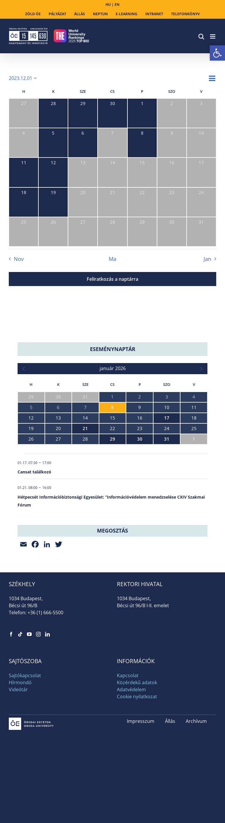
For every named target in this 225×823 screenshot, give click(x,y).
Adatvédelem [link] (131, 689)
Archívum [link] (196, 721)
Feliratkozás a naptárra (112, 279)
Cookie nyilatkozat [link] (137, 696)
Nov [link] (19, 258)
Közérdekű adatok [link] (137, 682)
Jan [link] (207, 258)
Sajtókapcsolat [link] (25, 675)
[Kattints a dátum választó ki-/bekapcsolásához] (24, 78)
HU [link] (108, 4)
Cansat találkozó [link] (34, 472)
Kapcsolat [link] (128, 675)
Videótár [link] (18, 689)
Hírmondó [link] (20, 682)
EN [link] (117, 4)
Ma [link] (112, 258)
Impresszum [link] (140, 721)
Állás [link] (170, 721)
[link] (217, 53)
